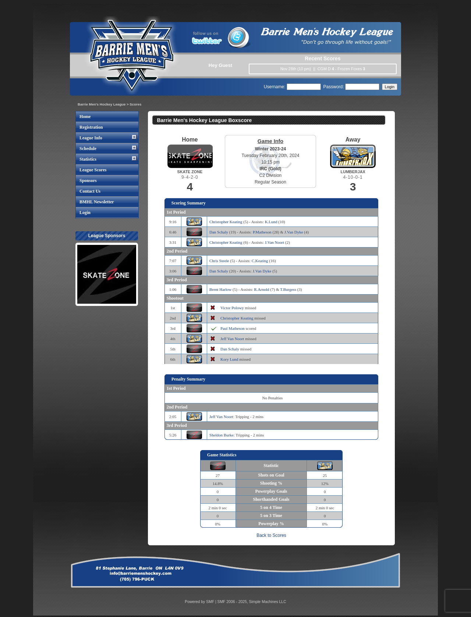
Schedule (87, 148)
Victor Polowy (232, 308)
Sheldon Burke (221, 435)
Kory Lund (229, 359)
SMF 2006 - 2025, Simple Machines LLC (251, 602)
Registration (91, 127)
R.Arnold (261, 289)
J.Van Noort (274, 242)
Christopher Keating (225, 222)
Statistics (87, 159)
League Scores (92, 169)
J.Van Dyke (293, 232)
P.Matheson (262, 232)
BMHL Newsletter (96, 201)
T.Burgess (288, 289)
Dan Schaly (218, 232)
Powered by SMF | (201, 602)
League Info (90, 137)
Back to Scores (271, 535)
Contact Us (89, 191)
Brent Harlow (220, 289)
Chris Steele (219, 260)
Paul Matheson (232, 328)
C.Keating (260, 260)
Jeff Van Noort (232, 338)
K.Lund (271, 222)
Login (85, 212)
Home (85, 116)
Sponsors (88, 180)
